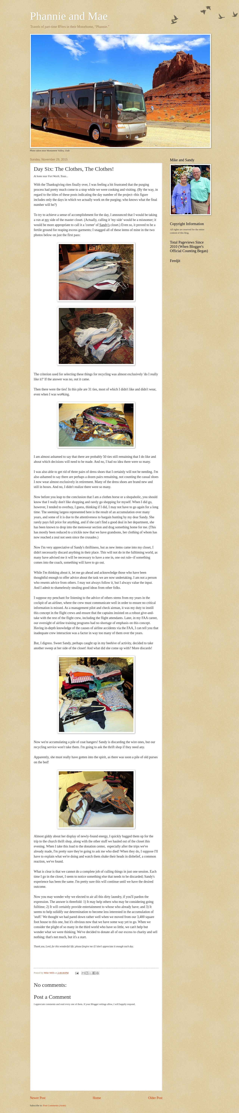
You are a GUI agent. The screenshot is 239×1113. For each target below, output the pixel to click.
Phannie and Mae (69, 16)
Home (97, 1098)
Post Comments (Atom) (54, 1105)
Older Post (155, 1098)
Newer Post (38, 1098)
